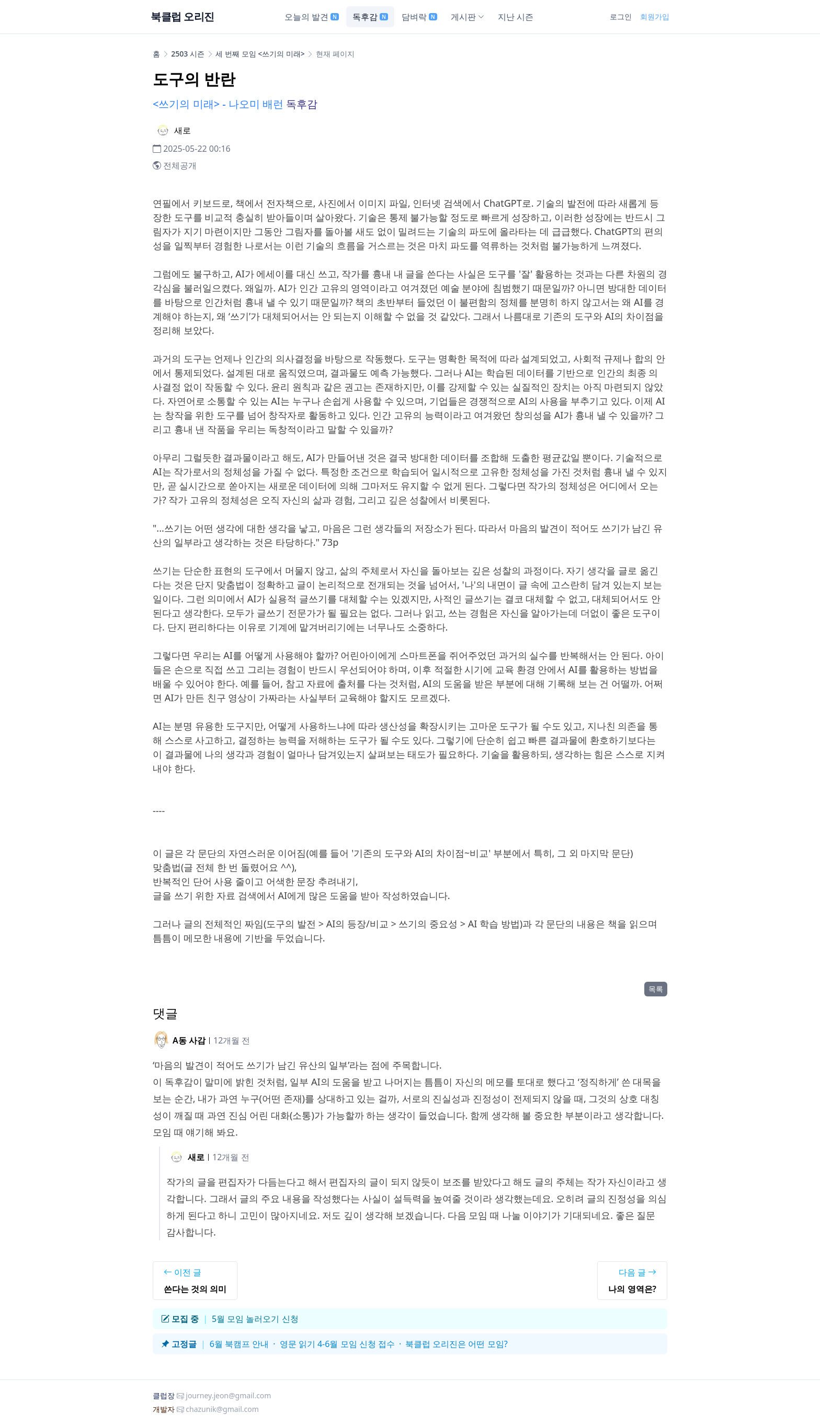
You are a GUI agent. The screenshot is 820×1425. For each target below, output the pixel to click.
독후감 (370, 17)
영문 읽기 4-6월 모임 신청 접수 (337, 1344)
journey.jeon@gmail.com (228, 1395)
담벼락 (419, 17)
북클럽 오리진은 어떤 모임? (456, 1344)
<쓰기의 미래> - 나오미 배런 (218, 104)
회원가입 (654, 16)
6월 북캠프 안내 (239, 1344)
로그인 (621, 16)
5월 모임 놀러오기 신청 (255, 1319)
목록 (655, 989)
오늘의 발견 (311, 17)
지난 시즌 (515, 17)
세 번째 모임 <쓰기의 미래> (260, 54)
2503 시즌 (187, 54)
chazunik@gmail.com (222, 1409)
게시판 (467, 17)
